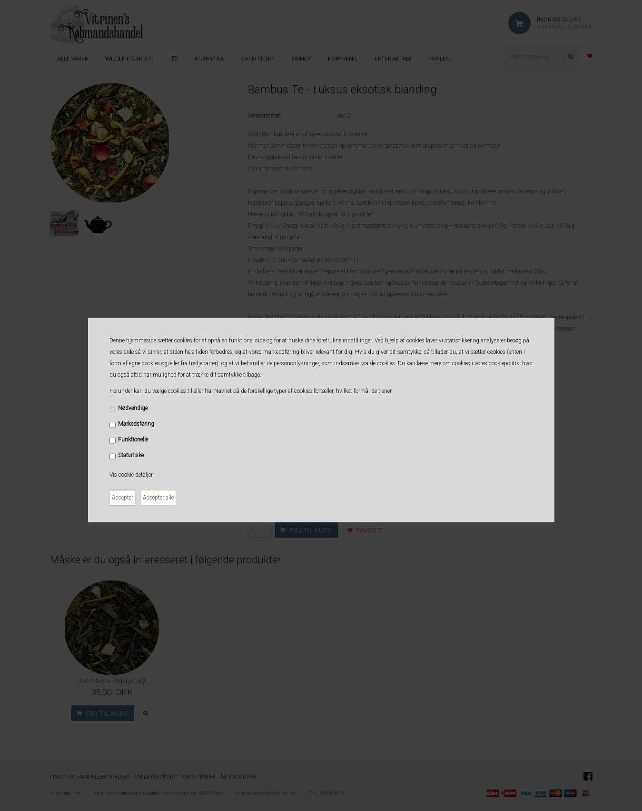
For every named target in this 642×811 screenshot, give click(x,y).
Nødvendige (133, 407)
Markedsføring (136, 423)
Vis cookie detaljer (131, 474)
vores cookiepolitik (496, 363)
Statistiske (131, 454)
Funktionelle (133, 439)
